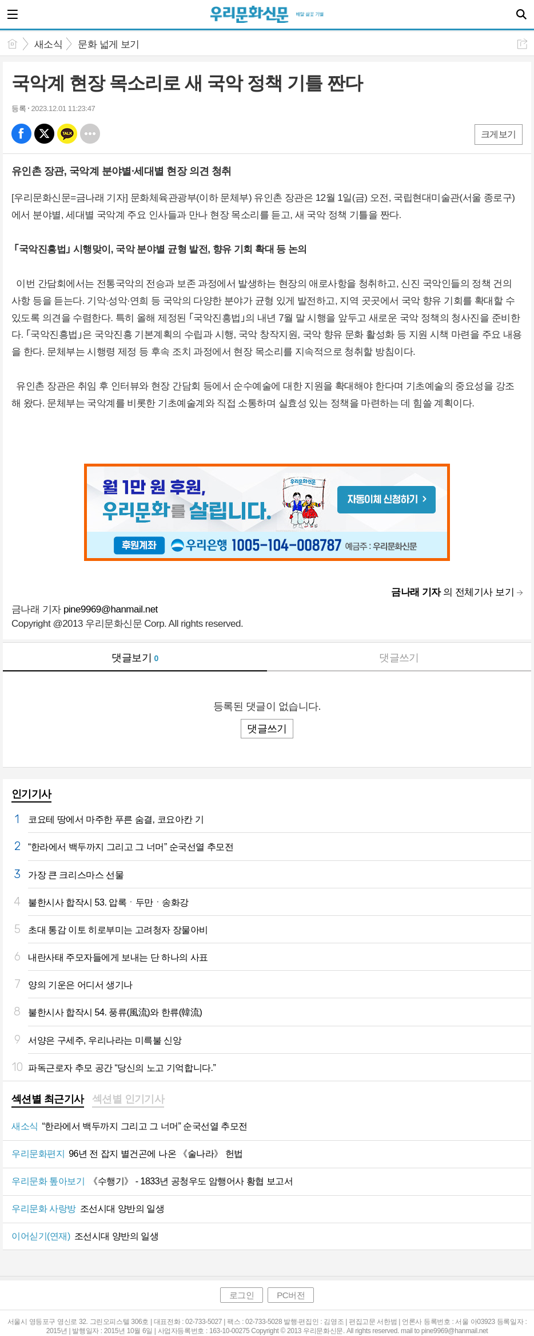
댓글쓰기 (399, 657)
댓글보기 (134, 657)
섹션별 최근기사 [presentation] (47, 1099)
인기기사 (31, 794)
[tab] (47, 1100)
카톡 (67, 134)
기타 (90, 134)
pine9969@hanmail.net (110, 609)
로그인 (241, 1295)
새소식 (48, 44)
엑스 (44, 134)
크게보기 (498, 134)
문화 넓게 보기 (108, 44)
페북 (21, 134)
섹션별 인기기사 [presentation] (128, 1099)
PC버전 (291, 1295)
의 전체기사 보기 (452, 592)
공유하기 (522, 43)
